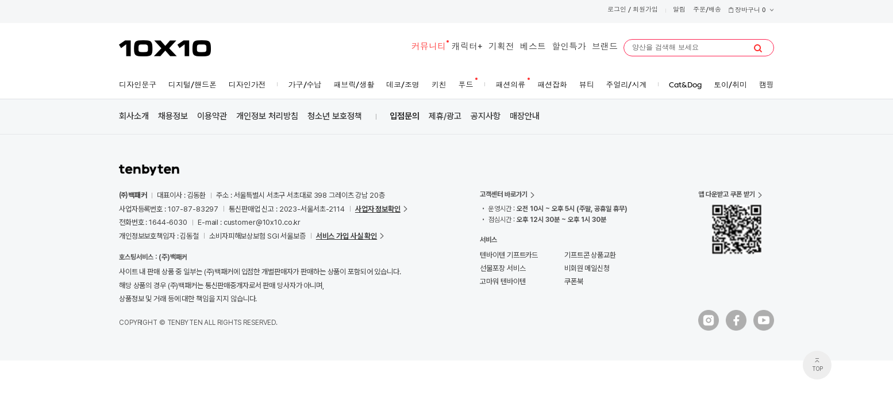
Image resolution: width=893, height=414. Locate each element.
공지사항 (486, 116)
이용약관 (212, 116)
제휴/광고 (445, 116)
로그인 (616, 10)
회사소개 (134, 116)
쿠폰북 (573, 281)
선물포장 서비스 (502, 268)
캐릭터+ (467, 47)
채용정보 (173, 116)
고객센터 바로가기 (504, 194)
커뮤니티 (428, 47)
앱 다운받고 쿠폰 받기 (726, 194)
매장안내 (525, 116)
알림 (679, 10)
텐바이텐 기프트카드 (509, 255)
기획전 (501, 47)
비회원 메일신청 (587, 268)
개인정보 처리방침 (267, 116)
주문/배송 (707, 10)
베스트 (533, 47)
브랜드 (605, 47)
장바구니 (751, 10)
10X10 (165, 48)
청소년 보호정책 (334, 116)
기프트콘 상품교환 (590, 255)
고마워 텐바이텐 (502, 281)
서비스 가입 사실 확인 (346, 236)
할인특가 (569, 47)
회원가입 (645, 10)
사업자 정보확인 (378, 209)
